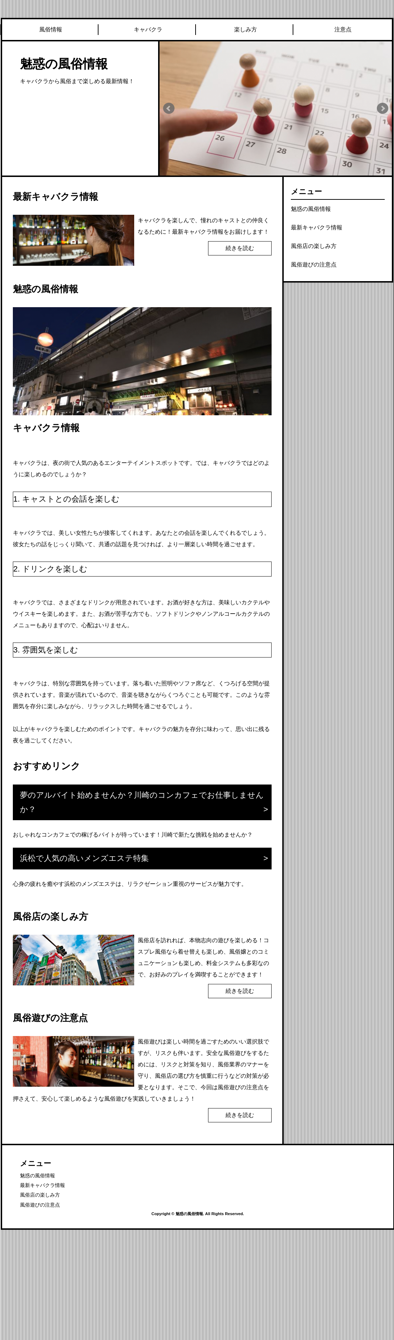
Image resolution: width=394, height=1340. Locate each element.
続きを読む (240, 248)
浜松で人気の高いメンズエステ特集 (84, 858)
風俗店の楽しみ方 (314, 246)
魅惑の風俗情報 (64, 64)
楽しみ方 (245, 29)
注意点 (343, 29)
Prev (169, 108)
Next (382, 108)
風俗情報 (50, 29)
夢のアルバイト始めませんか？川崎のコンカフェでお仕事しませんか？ (142, 802)
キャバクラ (148, 29)
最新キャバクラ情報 (316, 227)
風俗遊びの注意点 (314, 265)
